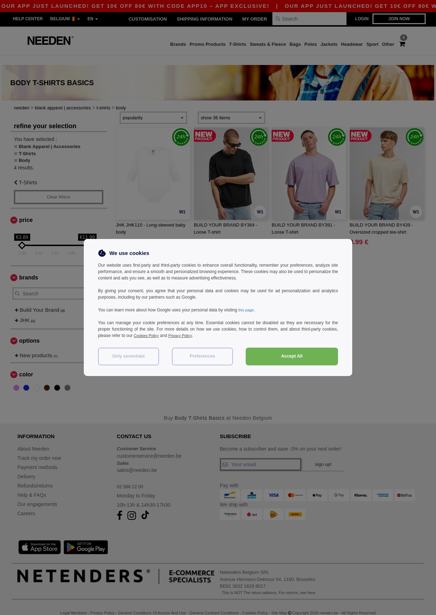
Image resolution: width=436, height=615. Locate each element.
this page (247, 310)
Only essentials (128, 356)
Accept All (292, 356)
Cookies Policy (148, 335)
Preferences (202, 356)
